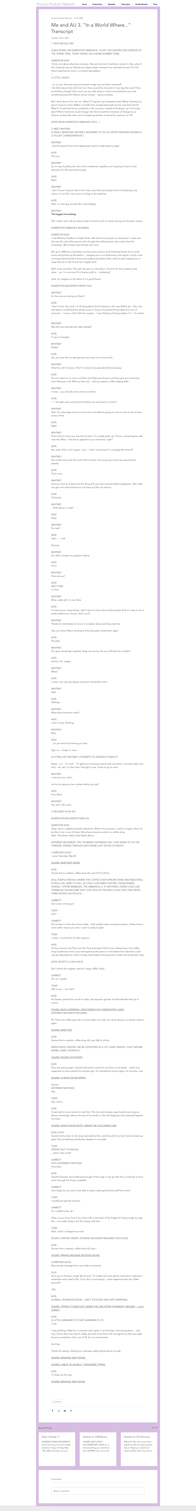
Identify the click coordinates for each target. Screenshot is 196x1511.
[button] (111, 4)
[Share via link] (71, 1410)
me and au (57, 1401)
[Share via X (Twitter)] (58, 1410)
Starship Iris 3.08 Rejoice (95, 1436)
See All (155, 1427)
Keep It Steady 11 (50, 1436)
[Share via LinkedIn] (65, 1410)
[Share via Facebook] (52, 1410)
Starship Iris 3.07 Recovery (137, 1436)
